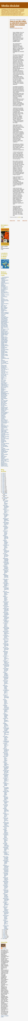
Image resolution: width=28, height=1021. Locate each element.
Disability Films (4, 336)
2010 (3, 491)
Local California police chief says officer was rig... (5, 670)
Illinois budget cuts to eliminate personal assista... (5, 533)
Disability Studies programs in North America (4, 355)
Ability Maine (3, 285)
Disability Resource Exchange (4, 346)
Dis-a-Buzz (3, 330)
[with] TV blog (3, 460)
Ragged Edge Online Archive (4, 431)
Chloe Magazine (4, 318)
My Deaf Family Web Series (4, 404)
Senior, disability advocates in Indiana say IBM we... (6, 768)
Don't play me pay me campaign (4, 362)
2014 (3, 486)
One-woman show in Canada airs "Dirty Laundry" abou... (5, 745)
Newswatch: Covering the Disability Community (3, 418)
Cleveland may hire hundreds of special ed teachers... (6, 563)
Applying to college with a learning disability (6, 784)
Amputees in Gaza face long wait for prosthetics (5, 567)
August (4, 929)
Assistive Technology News (4, 299)
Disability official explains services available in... (6, 927)
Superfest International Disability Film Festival (3, 441)
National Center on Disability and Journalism (4, 410)
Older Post (24, 220)
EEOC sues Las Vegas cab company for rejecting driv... (6, 571)
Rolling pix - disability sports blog (5, 436)
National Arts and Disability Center (4, 408)
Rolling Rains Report (5, 434)
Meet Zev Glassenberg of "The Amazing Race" (6, 815)
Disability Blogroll (4, 333)
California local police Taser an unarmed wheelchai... (5, 891)
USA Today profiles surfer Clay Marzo (6, 621)
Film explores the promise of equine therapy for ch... (6, 692)
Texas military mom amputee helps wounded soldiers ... (5, 758)
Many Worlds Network (3, 388)
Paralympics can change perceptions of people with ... (6, 854)
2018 (3, 481)
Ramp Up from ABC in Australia (5, 433)
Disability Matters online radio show (4, 340)
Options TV (3, 424)
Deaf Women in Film (5, 329)
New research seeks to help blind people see (6, 649)
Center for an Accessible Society (4, 317)
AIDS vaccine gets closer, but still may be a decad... (6, 754)
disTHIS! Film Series (5, 461)
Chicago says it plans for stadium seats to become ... (6, 662)
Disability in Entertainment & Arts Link (5, 358)
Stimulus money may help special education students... (6, 917)
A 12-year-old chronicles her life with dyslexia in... (6, 636)
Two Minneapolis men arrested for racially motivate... (6, 729)
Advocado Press (4, 291)
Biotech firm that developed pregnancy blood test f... (6, 603)
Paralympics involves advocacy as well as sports (6, 706)
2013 (3, 487)
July (4, 930)
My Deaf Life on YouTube (4, 406)
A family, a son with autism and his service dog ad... (5, 819)
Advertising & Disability (3, 290)
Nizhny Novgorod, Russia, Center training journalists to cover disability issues (5, 422)
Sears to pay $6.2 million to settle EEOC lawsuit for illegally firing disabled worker (18, 23)
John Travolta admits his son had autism (5, 806)
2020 (3, 479)
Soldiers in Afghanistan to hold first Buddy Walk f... (5, 576)
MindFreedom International (3, 397)
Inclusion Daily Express (4, 376)
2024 (3, 474)
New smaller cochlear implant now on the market (6, 845)
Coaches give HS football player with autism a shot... (5, 874)
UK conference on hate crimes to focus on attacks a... (5, 624)
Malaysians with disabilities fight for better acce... (6, 520)
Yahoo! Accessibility (5, 459)
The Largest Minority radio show (5, 444)
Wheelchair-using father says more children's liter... (5, 528)
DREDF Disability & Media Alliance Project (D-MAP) (5, 323)
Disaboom (3, 360)
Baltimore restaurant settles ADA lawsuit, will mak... (5, 537)
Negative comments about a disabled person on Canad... (5, 598)
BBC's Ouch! (3, 306)
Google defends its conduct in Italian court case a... (6, 524)
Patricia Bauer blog (4, 425)
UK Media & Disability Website (4, 451)
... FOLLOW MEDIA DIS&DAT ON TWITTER (5, 278)
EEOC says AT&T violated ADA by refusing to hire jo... (6, 593)
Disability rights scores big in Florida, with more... (6, 645)
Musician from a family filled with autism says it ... (6, 678)
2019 (3, 480)
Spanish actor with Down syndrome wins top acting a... (5, 653)
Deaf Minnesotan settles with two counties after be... (6, 772)
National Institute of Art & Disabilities (4, 413)
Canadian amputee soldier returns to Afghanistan (5, 831)
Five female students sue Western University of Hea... (6, 780)
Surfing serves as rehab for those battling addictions (6, 614)
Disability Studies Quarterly (4, 353)
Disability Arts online (5, 332)
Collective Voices (4, 319)
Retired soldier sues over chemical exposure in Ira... (5, 682)
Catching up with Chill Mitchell (6, 741)
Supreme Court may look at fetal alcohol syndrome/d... (6, 870)
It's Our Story (3, 379)
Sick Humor (3, 437)
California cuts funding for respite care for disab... (5, 879)
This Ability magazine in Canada (5, 449)
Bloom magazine (4, 307)
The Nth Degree (4, 445)
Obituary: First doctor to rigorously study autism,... (5, 840)
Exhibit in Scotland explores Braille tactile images (6, 764)
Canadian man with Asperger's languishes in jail (6, 720)
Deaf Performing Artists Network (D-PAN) (4, 327)
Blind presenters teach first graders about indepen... (6, 633)
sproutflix (2, 462)
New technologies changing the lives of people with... (6, 788)
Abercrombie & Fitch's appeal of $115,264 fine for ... (6, 900)
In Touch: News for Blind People (4, 375)
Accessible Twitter (4, 288)
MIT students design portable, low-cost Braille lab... (6, 904)
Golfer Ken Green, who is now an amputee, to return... (6, 511)
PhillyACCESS (4, 426)
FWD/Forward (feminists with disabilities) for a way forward (4, 367)
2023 (3, 475)
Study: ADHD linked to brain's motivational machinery (5, 908)
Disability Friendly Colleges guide (4, 338)
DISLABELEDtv (4, 321)
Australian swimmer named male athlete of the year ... (6, 810)
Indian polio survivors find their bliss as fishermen (6, 750)
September (5, 498)
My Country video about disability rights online (4, 401)
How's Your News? (4, 372)
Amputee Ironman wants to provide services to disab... (5, 702)
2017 (3, 482)
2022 (3, 476)
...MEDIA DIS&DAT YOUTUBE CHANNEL (4, 281)
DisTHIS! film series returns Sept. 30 (6, 606)
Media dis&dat (10, 5)
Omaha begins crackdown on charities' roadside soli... (6, 862)
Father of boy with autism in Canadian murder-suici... (6, 515)
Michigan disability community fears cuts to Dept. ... (5, 725)
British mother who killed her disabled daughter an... (6, 584)
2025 (3, 473)
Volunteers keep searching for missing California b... (6, 824)
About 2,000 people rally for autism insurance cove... (5, 887)
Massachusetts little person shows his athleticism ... (6, 882)
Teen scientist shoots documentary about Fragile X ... (6, 696)
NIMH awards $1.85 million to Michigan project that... (6, 560)
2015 (3, 485)
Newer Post (12, 220)
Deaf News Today (4, 325)
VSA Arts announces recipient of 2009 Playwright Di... (5, 922)
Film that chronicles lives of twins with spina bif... (6, 555)
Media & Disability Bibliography (4, 392)
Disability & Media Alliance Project (4, 331)
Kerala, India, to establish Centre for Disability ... (6, 580)
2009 (3, 492)
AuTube (2, 302)
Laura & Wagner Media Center (4, 383)
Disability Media (4, 341)
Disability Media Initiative (4, 343)
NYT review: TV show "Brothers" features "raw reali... (6, 658)
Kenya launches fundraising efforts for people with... (6, 775)
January (4, 937)
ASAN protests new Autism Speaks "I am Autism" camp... (6, 849)
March (4, 935)
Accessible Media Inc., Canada (4, 287)
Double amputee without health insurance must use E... (6, 629)
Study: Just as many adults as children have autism (5, 858)
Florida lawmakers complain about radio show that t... (6, 895)
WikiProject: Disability (3, 458)
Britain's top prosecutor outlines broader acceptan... (5, 687)
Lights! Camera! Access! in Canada (4, 386)
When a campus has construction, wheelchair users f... (6, 641)
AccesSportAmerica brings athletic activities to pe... (6, 711)
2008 (3, 938)
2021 (3, 477)
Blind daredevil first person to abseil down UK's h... (6, 913)
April (4, 934)
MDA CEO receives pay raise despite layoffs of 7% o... (6, 588)
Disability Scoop (4, 351)
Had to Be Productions (3, 371)
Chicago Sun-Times (18, 28)
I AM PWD (3, 373)
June (4, 931)
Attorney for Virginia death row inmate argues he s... (6, 866)
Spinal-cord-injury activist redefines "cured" (6, 802)
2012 (3, 488)
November (5, 495)
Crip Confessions (4, 320)
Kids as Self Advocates (3, 381)
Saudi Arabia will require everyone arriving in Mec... (6, 547)
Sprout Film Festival (5, 438)
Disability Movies (4, 344)
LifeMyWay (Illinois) (5, 384)
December (5, 493)
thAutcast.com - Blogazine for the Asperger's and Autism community (4, 464)
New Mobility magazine (3, 415)
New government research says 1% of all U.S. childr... (6, 666)
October (4, 497)
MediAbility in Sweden (3, 390)
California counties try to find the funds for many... (6, 551)
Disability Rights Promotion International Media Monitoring (4, 349)
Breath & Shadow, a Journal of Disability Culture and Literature (5, 314)
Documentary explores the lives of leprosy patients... (5, 836)
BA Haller (4, 948)
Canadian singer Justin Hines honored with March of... (6, 610)
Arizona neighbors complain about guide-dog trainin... (6, 674)
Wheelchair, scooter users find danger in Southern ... (6, 617)
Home (18, 220)
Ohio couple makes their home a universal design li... (5, 738)
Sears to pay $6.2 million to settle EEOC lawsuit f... (6, 507)
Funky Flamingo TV (5, 369)
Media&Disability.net (5, 393)
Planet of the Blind (4, 429)
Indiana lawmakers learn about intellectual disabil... (5, 798)
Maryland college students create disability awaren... (6, 793)
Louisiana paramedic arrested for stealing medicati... (5, 715)
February (5, 936)
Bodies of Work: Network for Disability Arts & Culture (4, 310)
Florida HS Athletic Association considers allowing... (5, 542)
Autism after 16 (4, 305)
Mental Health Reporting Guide (4, 395)
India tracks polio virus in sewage (6, 827)
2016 (3, 483)
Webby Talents (4, 456)
